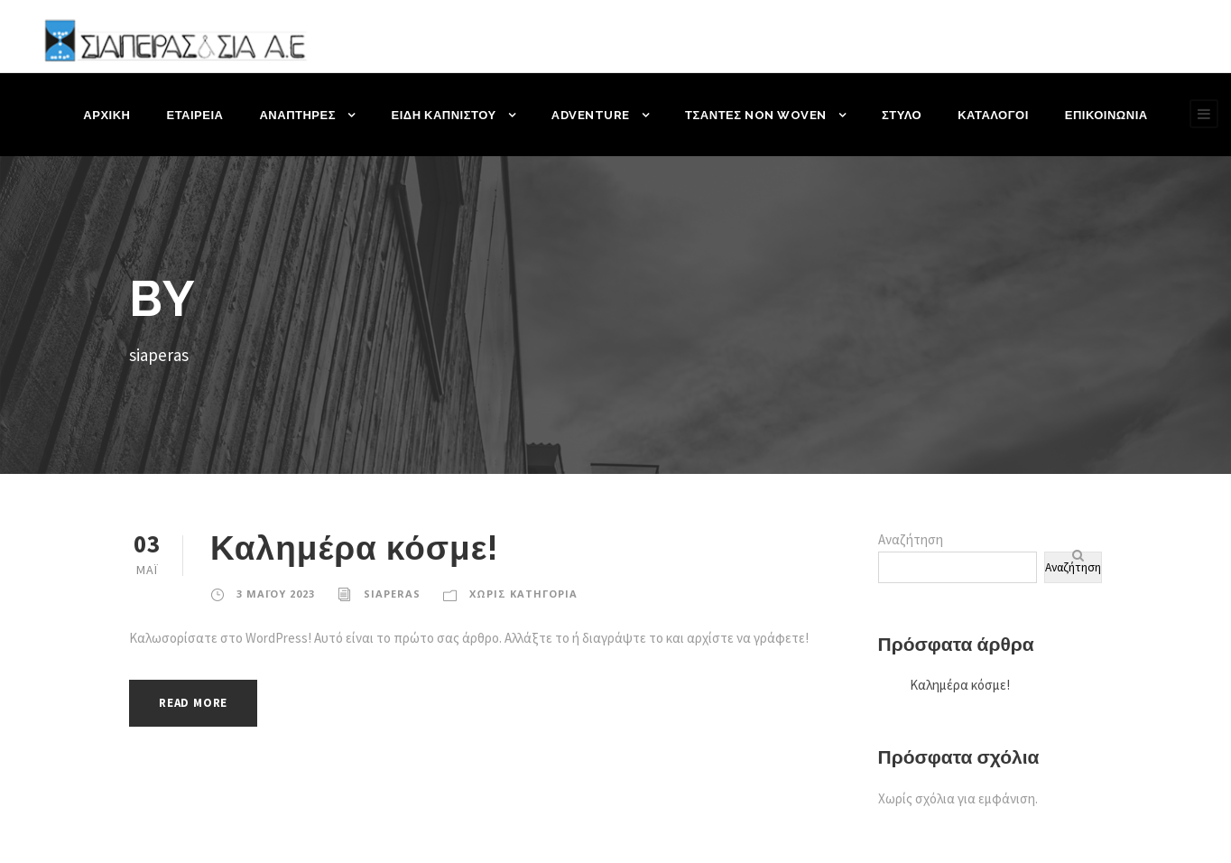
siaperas (390, 594)
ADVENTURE (592, 115)
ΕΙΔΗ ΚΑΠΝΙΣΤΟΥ (446, 115)
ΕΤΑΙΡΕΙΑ (197, 115)
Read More (198, 703)
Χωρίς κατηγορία (519, 594)
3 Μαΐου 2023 (274, 594)
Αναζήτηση (910, 539)
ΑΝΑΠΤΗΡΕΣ (300, 115)
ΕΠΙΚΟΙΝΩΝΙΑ (1104, 115)
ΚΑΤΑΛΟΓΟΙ (991, 115)
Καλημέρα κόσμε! (355, 547)
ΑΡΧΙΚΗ (108, 115)
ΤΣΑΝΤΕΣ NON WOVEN (756, 115)
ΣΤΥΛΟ (900, 115)
